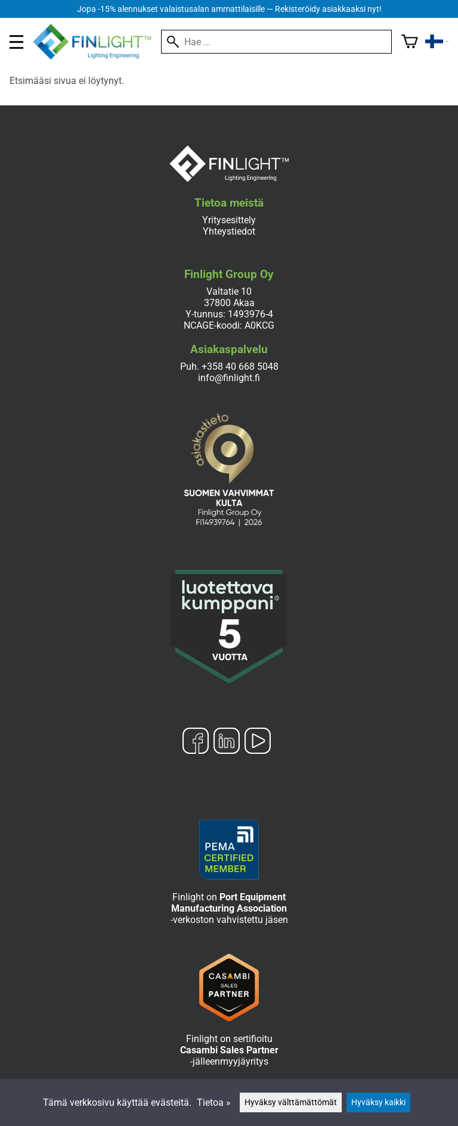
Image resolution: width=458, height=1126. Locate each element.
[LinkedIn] (226, 742)
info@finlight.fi (229, 377)
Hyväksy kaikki (378, 1102)
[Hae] (276, 42)
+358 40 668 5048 (240, 366)
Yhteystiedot (229, 231)
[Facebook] (195, 742)
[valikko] (16, 42)
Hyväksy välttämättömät (291, 1102)
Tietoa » (214, 1102)
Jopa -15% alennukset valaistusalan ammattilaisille (229, 9)
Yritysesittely (229, 220)
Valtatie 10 (229, 291)
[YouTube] (258, 742)
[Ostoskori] (409, 42)
